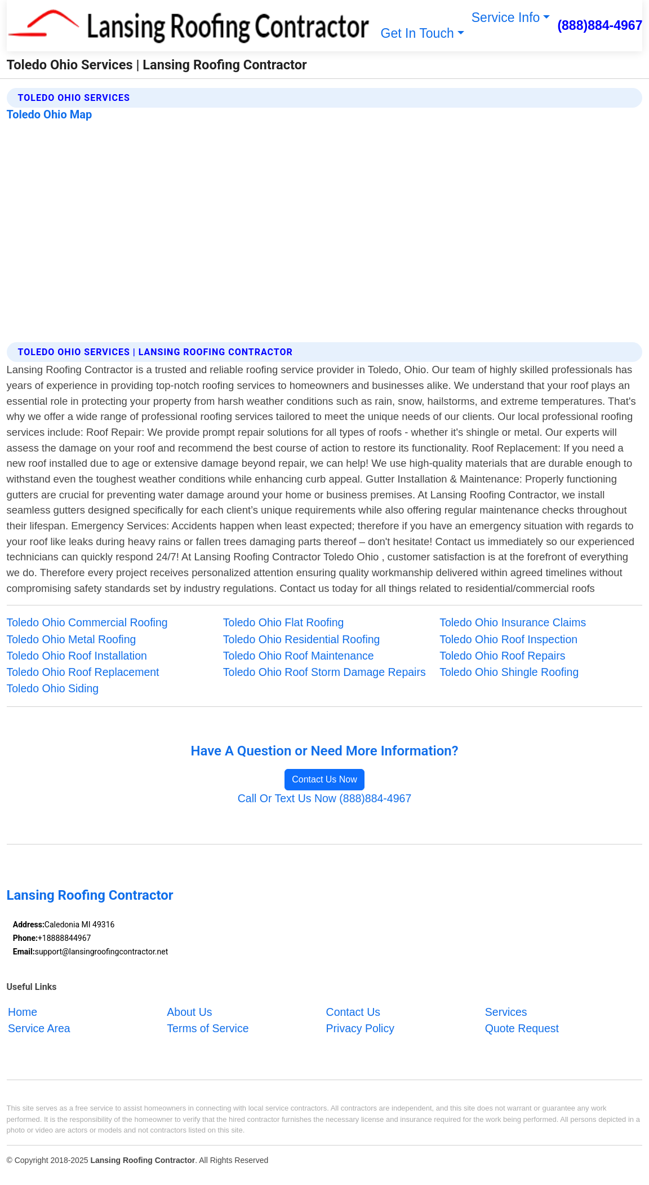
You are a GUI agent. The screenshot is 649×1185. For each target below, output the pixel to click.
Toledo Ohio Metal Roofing (71, 639)
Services (506, 1012)
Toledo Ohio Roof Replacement (83, 672)
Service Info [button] (506, 17)
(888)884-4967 (599, 25)
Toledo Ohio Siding (53, 688)
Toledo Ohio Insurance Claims (512, 622)
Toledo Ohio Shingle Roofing (509, 672)
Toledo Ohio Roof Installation (77, 655)
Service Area (39, 1028)
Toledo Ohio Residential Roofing (301, 639)
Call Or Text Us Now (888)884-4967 (325, 798)
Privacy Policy (360, 1028)
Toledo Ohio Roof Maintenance (298, 655)
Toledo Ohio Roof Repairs (502, 655)
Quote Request (522, 1028)
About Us (189, 1012)
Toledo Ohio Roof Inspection (508, 639)
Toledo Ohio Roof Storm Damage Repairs (324, 672)
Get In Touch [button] (417, 33)
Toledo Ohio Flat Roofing (283, 622)
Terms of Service (207, 1028)
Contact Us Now (324, 779)
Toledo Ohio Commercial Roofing (87, 622)
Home (22, 1012)
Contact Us (353, 1012)
